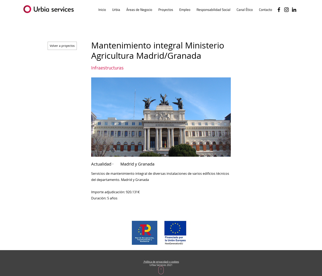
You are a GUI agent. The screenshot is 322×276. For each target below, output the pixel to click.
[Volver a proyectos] (62, 46)
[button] (244, 10)
